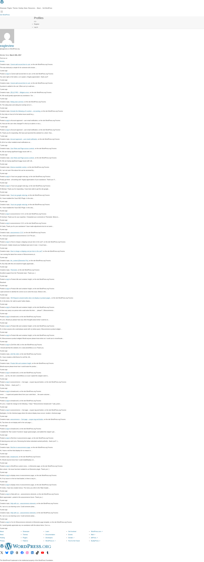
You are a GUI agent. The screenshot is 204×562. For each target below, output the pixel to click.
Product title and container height (20, 363)
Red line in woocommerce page (20, 447)
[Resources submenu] (32, 8)
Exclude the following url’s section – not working (25, 111)
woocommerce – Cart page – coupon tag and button (26, 419)
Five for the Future (74, 541)
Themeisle (13, 270)
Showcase (26, 531)
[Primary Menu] (35, 21)
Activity (2, 61)
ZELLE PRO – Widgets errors (19, 92)
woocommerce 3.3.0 (16, 232)
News (2, 534)
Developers (49, 538)
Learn (47, 531)
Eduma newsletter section (18, 167)
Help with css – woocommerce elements (23, 503)
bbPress (94, 538)
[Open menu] (1, 11)
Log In (36, 27)
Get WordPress (5, 15)
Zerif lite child (14, 354)
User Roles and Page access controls (22, 148)
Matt (93, 534)
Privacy (2, 541)
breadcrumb (14, 457)
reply (7, 74)
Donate (71, 538)
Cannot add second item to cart (20, 64)
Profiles (38, 18)
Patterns (25, 541)
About (2, 531)
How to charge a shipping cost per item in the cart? (26, 251)
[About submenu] (39, 8)
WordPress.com (97, 531)
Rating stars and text (16, 102)
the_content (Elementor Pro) (19, 260)
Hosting (2, 538)
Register (36, 24)
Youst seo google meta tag (18, 195)
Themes (25, 534)
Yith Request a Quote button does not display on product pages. (30, 298)
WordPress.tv (50, 541)
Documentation (50, 534)
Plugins (25, 538)
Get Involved (72, 531)
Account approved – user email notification (23, 139)
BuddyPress (95, 541)
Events (70, 534)
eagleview (7, 46)
